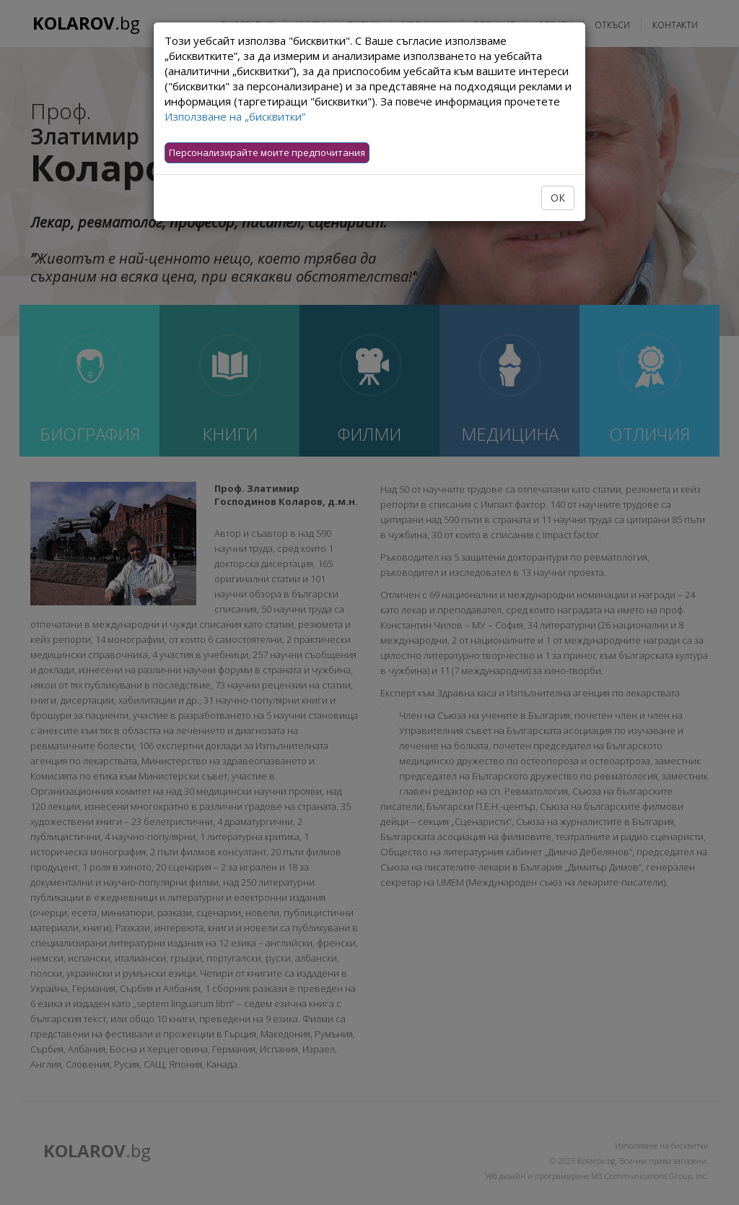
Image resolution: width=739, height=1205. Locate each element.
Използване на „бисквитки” (235, 116)
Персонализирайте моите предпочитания (267, 152)
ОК (558, 197)
